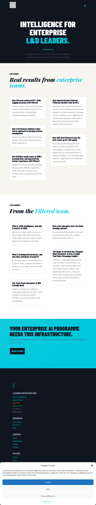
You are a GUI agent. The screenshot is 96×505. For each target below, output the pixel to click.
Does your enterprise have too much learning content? (68, 227)
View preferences (48, 496)
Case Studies (17, 422)
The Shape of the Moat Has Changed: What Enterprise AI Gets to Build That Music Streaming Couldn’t (68, 253)
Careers (15, 444)
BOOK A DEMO (17, 351)
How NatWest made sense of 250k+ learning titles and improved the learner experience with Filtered (27, 158)
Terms (15, 460)
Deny (48, 489)
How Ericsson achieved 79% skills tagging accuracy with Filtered (26, 101)
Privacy (15, 457)
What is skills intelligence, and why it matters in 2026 (27, 227)
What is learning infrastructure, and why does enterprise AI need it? (27, 255)
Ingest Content (18, 400)
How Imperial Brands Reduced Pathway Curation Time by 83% (66, 101)
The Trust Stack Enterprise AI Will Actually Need (26, 284)
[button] (92, 465)
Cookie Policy (47, 501)
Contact (15, 447)
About (15, 438)
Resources (16, 425)
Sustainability (17, 441)
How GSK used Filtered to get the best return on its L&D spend (66, 138)
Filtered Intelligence (19, 397)
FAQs (14, 428)
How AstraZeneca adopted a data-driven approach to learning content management (27, 131)
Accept (48, 482)
